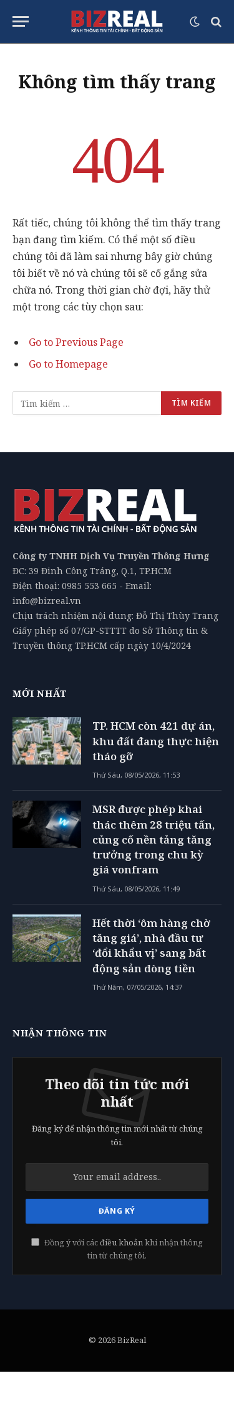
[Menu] (20, 21)
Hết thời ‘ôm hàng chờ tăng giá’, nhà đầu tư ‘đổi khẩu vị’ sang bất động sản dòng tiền (151, 945)
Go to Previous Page (76, 342)
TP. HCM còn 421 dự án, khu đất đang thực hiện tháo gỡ (155, 740)
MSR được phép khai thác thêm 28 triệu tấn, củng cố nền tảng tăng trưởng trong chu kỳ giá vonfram (153, 839)
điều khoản (121, 1242)
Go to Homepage (68, 364)
